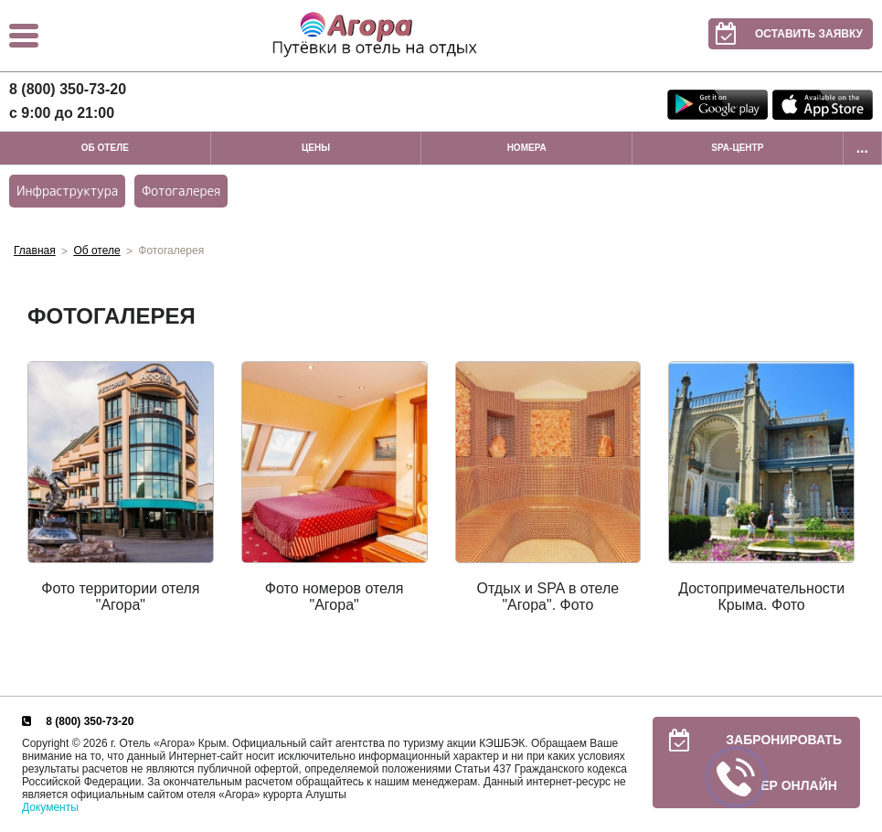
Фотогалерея (181, 190)
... (862, 147)
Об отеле (105, 148)
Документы (50, 807)
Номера (527, 148)
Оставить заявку (785, 33)
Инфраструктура (67, 190)
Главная (35, 250)
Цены (316, 148)
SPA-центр (737, 148)
